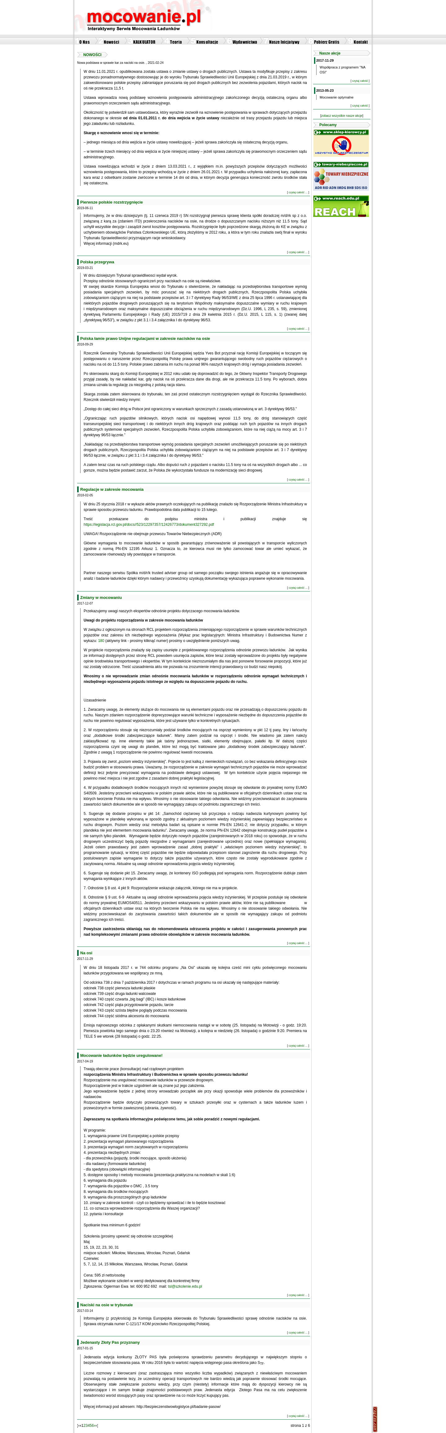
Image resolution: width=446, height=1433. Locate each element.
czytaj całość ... (298, 192)
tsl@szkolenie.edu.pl (185, 1286)
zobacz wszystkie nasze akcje (341, 115)
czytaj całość (360, 80)
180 (100, 641)
